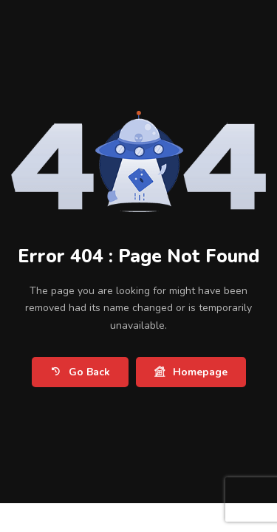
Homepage (191, 372)
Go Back (80, 372)
